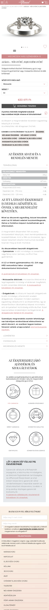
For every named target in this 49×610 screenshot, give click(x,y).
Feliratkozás (24, 536)
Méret (5, 89)
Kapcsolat (8, 557)
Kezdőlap (5, 6)
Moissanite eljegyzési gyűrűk (15, 142)
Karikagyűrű (9, 552)
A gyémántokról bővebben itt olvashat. (20, 274)
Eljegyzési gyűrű (16, 6)
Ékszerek (40, 132)
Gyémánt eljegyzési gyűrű (30, 138)
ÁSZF (6, 576)
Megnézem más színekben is (24, 56)
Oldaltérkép (9, 605)
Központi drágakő (11, 80)
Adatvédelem (10, 595)
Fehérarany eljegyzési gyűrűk (15, 145)
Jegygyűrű (8, 571)
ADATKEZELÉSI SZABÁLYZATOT (32, 529)
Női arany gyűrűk (28, 135)
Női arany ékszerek (10, 135)
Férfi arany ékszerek (13, 600)
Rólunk (7, 566)
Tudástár (8, 586)
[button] (21, 47)
